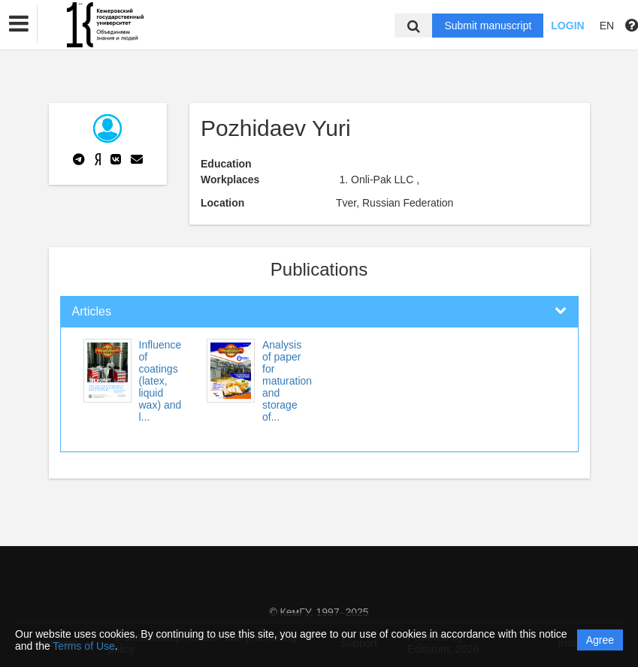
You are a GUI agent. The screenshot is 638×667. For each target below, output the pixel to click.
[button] (19, 24)
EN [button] (607, 26)
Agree (600, 640)
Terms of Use (83, 646)
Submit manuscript (487, 26)
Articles (91, 311)
